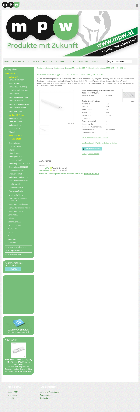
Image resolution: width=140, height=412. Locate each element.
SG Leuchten (12, 243)
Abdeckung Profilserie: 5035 (19, 177)
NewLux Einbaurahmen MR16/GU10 (18, 200)
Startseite (40, 68)
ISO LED (11, 232)
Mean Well (12, 239)
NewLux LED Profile (83, 68)
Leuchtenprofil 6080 (16, 187)
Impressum (12, 395)
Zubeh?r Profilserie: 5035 (18, 181)
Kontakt (11, 398)
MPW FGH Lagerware (13, 254)
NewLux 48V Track (16, 195)
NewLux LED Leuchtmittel (18, 204)
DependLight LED (14, 222)
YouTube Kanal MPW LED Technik (95, 138)
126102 (123, 68)
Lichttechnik (58, 68)
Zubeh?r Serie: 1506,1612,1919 (15, 145)
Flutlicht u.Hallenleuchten (18, 90)
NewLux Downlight (16, 101)
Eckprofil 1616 (14, 150)
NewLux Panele (14, 94)
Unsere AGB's (13, 392)
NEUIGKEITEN (18, 61)
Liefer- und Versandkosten (50, 392)
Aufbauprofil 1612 (15, 125)
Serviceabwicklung (47, 398)
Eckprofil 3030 (14, 153)
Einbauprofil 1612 (15, 128)
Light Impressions (14, 225)
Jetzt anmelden (91, 173)
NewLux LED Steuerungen (19, 87)
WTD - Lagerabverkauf (13, 251)
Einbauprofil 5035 (15, 174)
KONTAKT (96, 61)
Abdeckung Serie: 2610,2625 (19, 163)
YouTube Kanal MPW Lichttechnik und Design (99, 143)
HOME (6, 61)
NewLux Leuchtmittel (17, 211)
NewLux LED (69, 68)
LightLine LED (13, 215)
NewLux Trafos (14, 83)
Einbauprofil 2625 (15, 160)
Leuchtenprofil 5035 (16, 170)
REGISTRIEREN (33, 61)
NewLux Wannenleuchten (18, 97)
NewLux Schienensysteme (19, 104)
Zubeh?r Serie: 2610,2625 (18, 167)
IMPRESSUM (83, 61)
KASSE (71, 61)
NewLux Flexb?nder (16, 80)
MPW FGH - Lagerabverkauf (15, 247)
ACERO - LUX (13, 229)
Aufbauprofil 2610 (15, 157)
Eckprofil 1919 (14, 132)
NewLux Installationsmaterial (20, 208)
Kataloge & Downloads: (90, 154)
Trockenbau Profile (16, 191)
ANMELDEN (47, 61)
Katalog (49, 68)
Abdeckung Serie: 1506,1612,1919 (105, 68)
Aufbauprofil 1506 (15, 118)
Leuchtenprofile (15, 184)
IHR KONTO (60, 61)
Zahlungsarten (45, 395)
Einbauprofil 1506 (15, 122)
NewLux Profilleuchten (17, 108)
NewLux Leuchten (15, 111)
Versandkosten (25, 371)
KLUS (10, 236)
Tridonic (11, 218)
